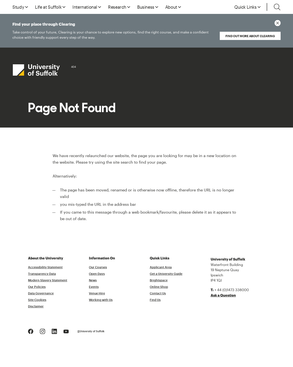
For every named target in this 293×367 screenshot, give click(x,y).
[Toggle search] (277, 6)
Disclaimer (36, 306)
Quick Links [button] (245, 7)
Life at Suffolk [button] (48, 7)
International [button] (84, 7)
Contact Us (158, 293)
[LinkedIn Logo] (54, 331)
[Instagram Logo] (42, 331)
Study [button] (18, 7)
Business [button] (145, 7)
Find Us (155, 300)
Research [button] (117, 7)
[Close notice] (278, 23)
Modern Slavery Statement (47, 280)
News (93, 280)
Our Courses (98, 267)
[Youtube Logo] (66, 331)
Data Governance (41, 293)
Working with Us (101, 300)
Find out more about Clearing (250, 36)
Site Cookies (37, 300)
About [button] (171, 7)
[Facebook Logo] (30, 331)
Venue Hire (97, 293)
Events (94, 287)
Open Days (97, 274)
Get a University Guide (166, 274)
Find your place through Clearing (111, 31)
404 (73, 66)
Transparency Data (42, 274)
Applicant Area (161, 267)
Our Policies (37, 287)
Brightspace (159, 280)
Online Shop (159, 287)
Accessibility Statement (45, 267)
